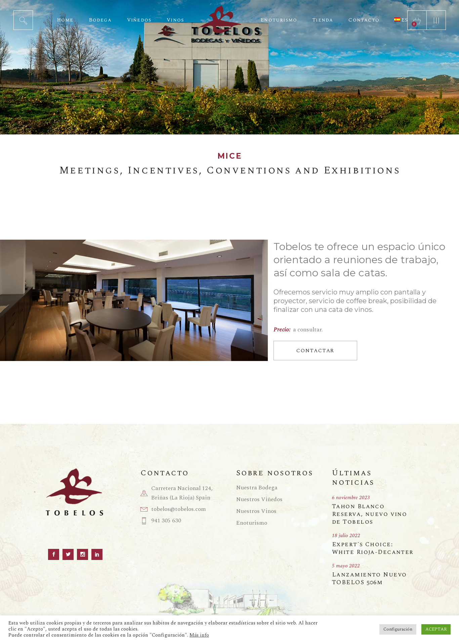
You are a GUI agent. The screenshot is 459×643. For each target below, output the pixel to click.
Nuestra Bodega (257, 487)
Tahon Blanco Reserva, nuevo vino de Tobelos (369, 514)
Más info (199, 635)
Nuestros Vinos (256, 511)
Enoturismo (251, 523)
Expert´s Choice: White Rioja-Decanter (373, 548)
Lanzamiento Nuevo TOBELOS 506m (369, 578)
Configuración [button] (397, 629)
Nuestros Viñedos (259, 499)
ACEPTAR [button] (436, 629)
